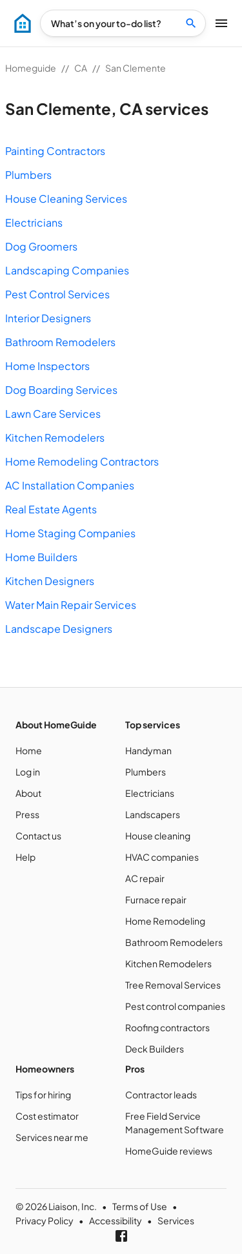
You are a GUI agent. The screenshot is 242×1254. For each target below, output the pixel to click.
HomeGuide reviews (168, 1150)
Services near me (51, 1137)
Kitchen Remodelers (55, 437)
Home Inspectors (47, 366)
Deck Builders (154, 1048)
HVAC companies (162, 857)
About (28, 793)
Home (28, 750)
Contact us (38, 835)
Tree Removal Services (173, 985)
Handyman (148, 750)
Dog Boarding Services (61, 389)
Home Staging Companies (70, 533)
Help (25, 857)
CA (80, 68)
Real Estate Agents (51, 509)
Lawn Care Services (53, 413)
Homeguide (30, 68)
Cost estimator (47, 1116)
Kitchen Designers (49, 581)
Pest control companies (175, 1006)
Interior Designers (48, 318)
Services (175, 1220)
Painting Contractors (55, 151)
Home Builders (41, 557)
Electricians (34, 222)
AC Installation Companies (69, 485)
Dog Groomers (41, 246)
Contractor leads (161, 1094)
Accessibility (115, 1220)
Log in (27, 771)
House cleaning (157, 835)
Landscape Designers (58, 628)
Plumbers (28, 174)
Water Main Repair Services (70, 605)
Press (27, 814)
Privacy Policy (44, 1220)
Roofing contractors (167, 1027)
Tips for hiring (43, 1094)
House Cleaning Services (66, 198)
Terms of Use (139, 1206)
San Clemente (135, 68)
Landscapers (152, 814)
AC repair (145, 878)
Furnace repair (156, 899)
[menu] (22, 23)
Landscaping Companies (67, 270)
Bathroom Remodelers (60, 342)
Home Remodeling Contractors (82, 461)
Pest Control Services (57, 294)
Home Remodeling (165, 921)
